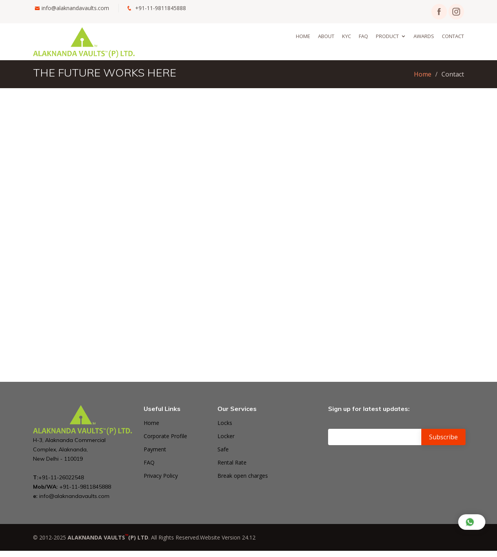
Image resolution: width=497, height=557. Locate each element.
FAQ (149, 462)
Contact (453, 36)
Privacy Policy (161, 476)
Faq (363, 36)
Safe (223, 449)
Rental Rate (232, 462)
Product (387, 36)
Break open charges (242, 476)
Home (303, 36)
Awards (424, 36)
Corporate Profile (165, 436)
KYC (346, 36)
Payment (155, 449)
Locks (224, 423)
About (326, 36)
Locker (226, 436)
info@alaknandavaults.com (75, 8)
